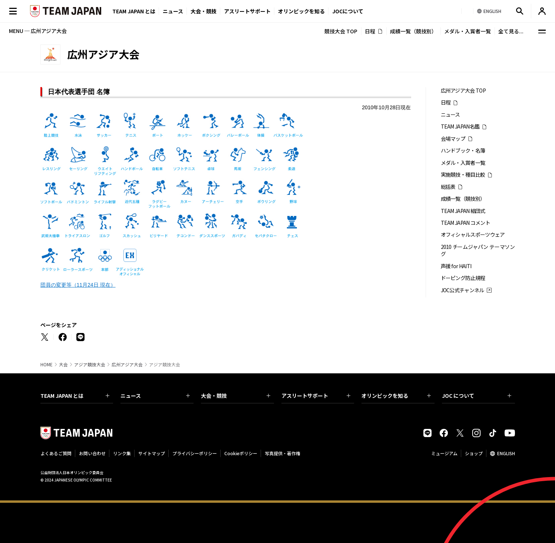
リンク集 (122, 453)
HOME (46, 364)
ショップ (474, 453)
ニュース (173, 11)
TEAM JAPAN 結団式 (463, 210)
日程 (370, 31)
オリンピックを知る (301, 11)
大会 (63, 364)
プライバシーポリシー (194, 453)
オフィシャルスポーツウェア (473, 234)
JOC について (476, 395)
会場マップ (453, 138)
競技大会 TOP (340, 31)
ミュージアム (444, 453)
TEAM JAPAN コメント (465, 222)
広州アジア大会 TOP (463, 90)
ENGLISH (506, 453)
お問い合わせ (92, 453)
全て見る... (510, 31)
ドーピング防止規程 (463, 278)
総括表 (448, 186)
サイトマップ (151, 453)
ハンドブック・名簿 (463, 150)
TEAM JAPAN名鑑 (460, 126)
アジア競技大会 (89, 364)
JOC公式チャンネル (462, 290)
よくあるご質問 (56, 453)
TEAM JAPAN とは (75, 395)
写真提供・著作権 (282, 453)
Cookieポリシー (240, 453)
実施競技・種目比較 (463, 174)
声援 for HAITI (456, 266)
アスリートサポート (247, 11)
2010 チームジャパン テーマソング (478, 250)
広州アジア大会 (127, 364)
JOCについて (347, 11)
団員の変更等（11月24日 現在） (78, 285)
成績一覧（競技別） (413, 31)
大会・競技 (235, 395)
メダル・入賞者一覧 (467, 31)
